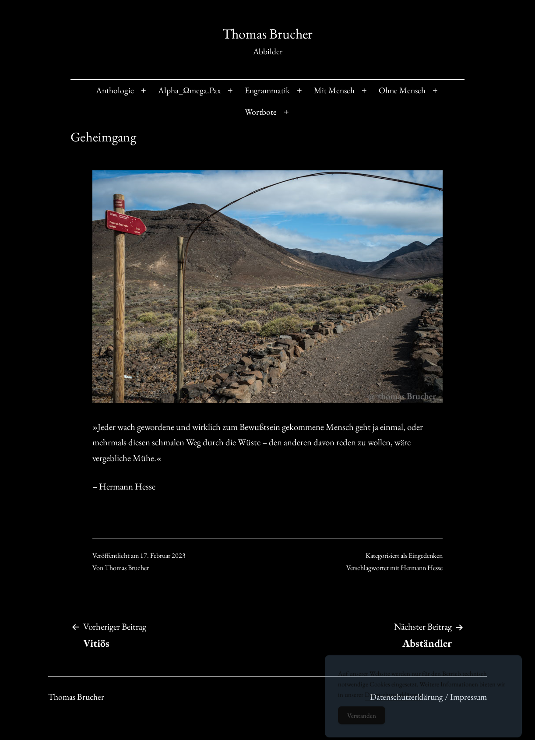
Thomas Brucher (267, 34)
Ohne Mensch (402, 90)
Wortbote (261, 111)
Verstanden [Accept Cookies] (361, 720)
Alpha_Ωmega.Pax (189, 90)
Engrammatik (267, 90)
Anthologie (115, 90)
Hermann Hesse (422, 567)
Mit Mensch (334, 90)
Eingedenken (425, 555)
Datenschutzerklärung (393, 699)
